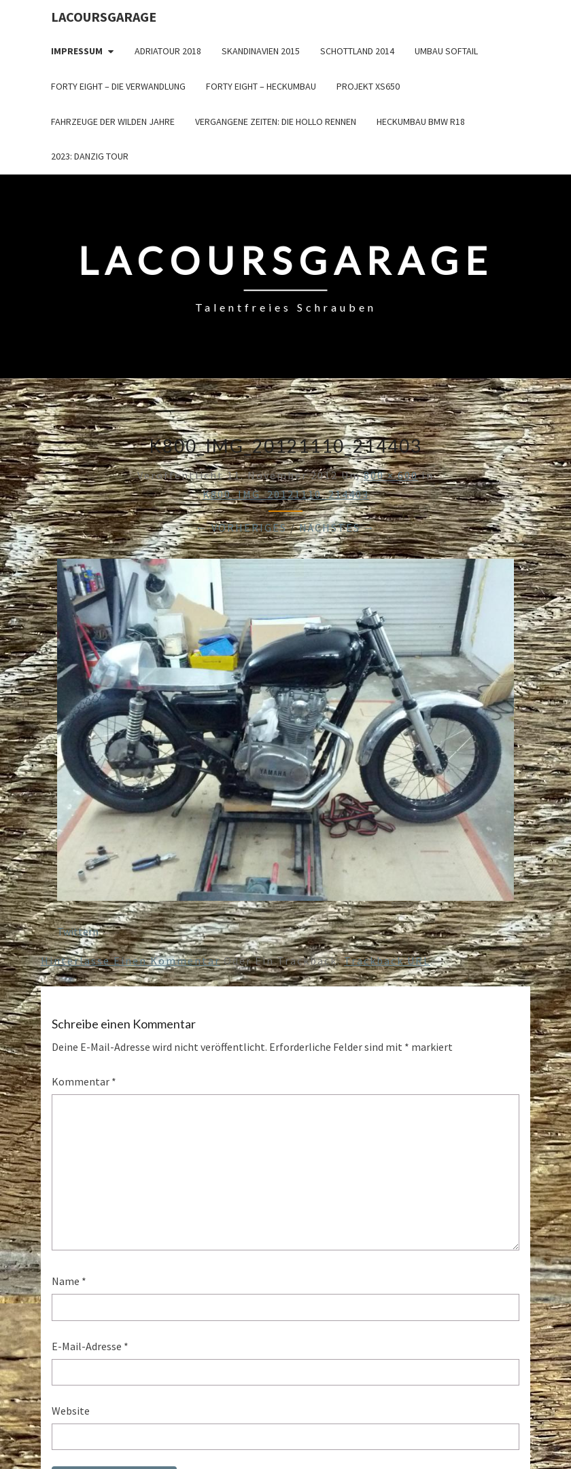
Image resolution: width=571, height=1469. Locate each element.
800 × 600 (391, 475)
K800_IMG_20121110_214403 (286, 494)
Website (71, 1410)
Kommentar (84, 1081)
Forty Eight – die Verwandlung (118, 86)
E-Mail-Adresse (90, 1346)
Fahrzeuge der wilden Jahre (113, 121)
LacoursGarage (103, 16)
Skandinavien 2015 (261, 51)
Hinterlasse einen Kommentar (130, 960)
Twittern (78, 931)
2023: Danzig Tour (89, 156)
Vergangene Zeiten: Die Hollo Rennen (275, 121)
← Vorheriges (241, 527)
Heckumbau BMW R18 (421, 121)
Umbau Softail (446, 51)
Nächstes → (337, 527)
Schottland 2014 (357, 51)
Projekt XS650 (368, 86)
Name (69, 1281)
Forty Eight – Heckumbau (261, 86)
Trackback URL (387, 960)
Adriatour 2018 (168, 51)
